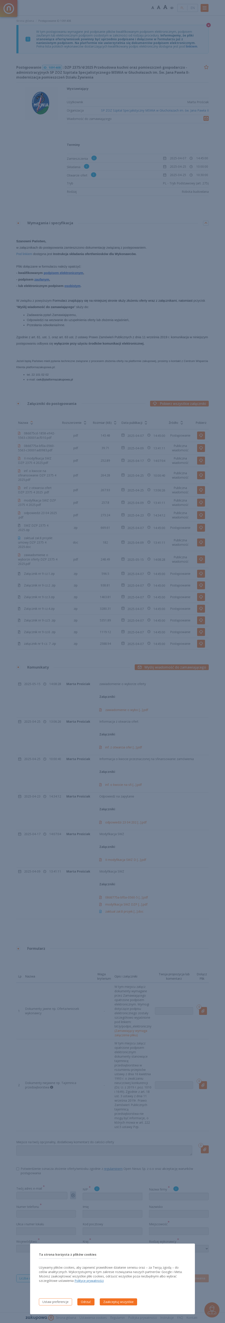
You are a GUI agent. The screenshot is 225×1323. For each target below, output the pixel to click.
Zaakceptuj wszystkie (118, 1302)
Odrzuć (86, 1302)
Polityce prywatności (89, 1281)
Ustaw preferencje (55, 1302)
